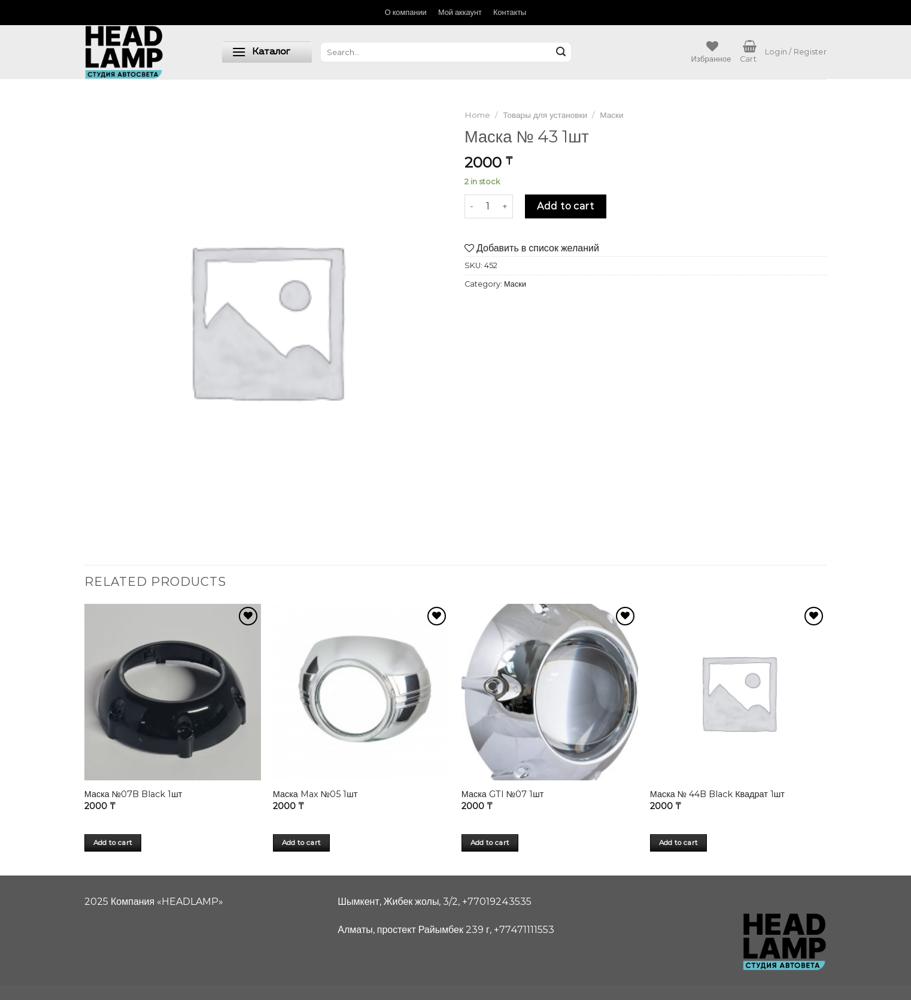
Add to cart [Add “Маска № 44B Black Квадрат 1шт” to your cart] (679, 842)
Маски (611, 115)
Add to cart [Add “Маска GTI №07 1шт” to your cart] (490, 842)
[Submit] (561, 52)
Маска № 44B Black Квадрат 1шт (717, 794)
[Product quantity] (487, 206)
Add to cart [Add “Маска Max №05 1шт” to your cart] (301, 842)
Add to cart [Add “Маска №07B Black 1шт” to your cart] (113, 842)
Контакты (509, 12)
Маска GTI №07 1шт (502, 794)
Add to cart (565, 206)
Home (477, 115)
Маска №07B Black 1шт (133, 794)
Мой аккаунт (460, 12)
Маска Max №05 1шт (315, 794)
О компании (406, 12)
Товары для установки (545, 115)
